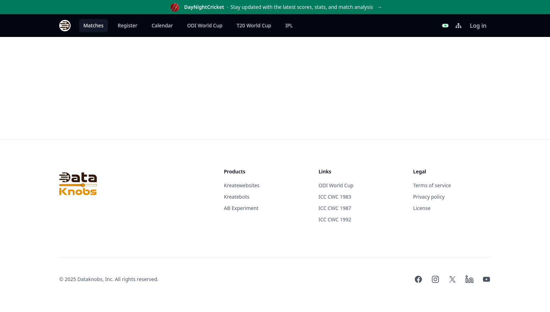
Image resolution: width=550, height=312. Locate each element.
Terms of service (432, 185)
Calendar (162, 25)
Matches (93, 25)
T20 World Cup (254, 25)
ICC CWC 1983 (335, 196)
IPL (289, 25)
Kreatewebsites (241, 185)
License (421, 208)
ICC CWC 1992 (335, 219)
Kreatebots (236, 196)
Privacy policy (429, 196)
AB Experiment (241, 208)
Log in (478, 25)
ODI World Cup (204, 25)
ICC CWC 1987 (335, 208)
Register (127, 25)
